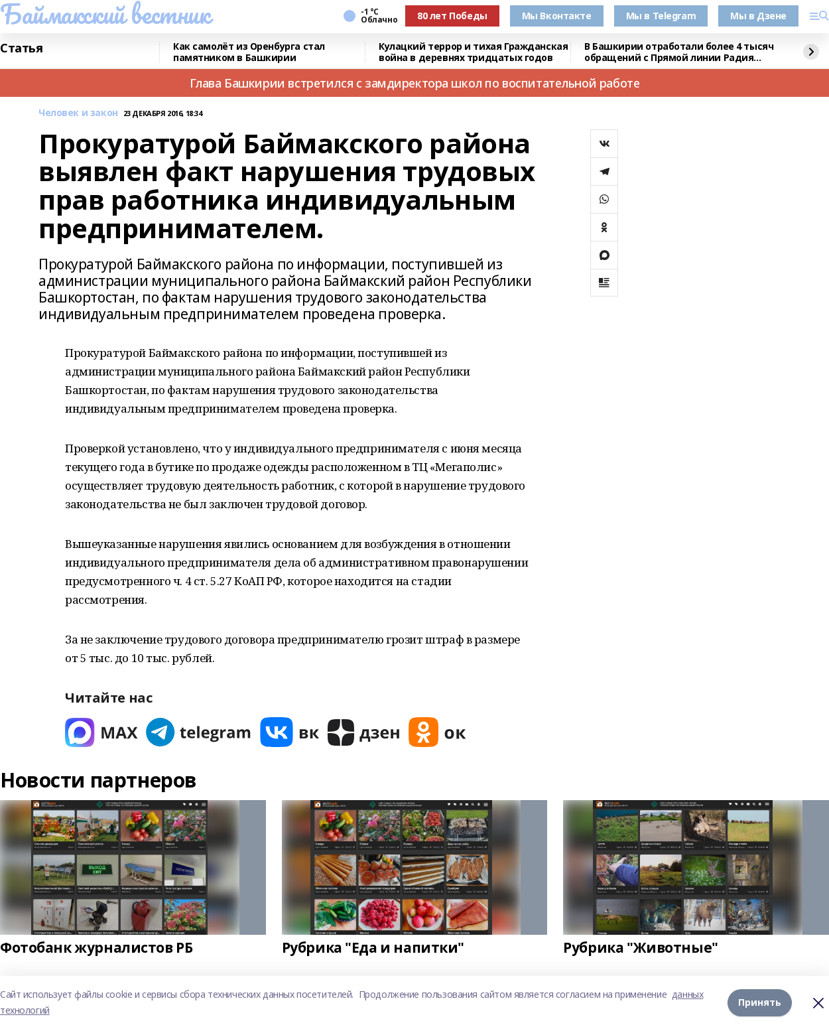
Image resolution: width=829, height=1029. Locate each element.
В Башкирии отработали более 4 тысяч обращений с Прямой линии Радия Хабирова (678, 52)
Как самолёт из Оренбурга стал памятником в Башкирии (249, 52)
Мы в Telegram (661, 15)
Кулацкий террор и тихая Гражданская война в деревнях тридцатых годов (473, 52)
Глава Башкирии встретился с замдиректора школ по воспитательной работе (415, 83)
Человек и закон (78, 113)
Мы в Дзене (758, 15)
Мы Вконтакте (557, 15)
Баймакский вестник (105, 14)
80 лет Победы (452, 15)
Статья (21, 48)
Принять (759, 1002)
